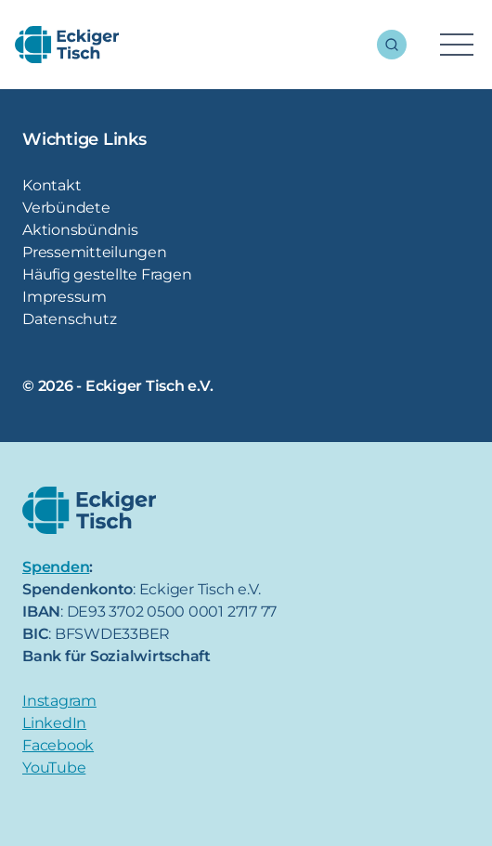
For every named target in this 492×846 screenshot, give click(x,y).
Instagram (59, 700)
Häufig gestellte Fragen (106, 274)
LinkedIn (54, 723)
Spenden (55, 567)
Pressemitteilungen (94, 252)
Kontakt (51, 185)
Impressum (64, 297)
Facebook (58, 745)
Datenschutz (69, 319)
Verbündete (66, 207)
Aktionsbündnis (80, 230)
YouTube (53, 767)
